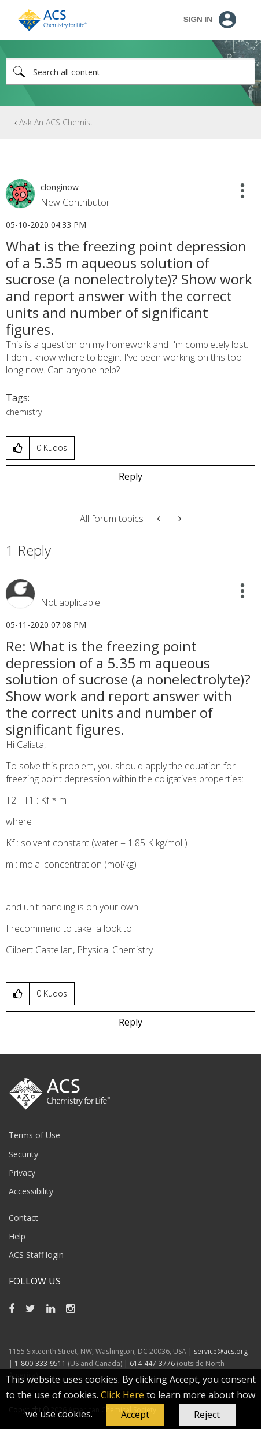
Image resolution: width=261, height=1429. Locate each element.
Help (17, 1236)
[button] (135, 1415)
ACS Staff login (36, 1254)
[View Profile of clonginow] (60, 187)
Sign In (197, 19)
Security (23, 1154)
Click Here (122, 1395)
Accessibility (31, 1191)
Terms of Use (34, 1135)
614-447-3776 (153, 1363)
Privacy (22, 1172)
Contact (23, 1217)
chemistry (24, 411)
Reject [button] (207, 1414)
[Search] (130, 71)
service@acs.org (221, 1351)
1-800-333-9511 (40, 1363)
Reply (130, 476)
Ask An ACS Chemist (56, 122)
